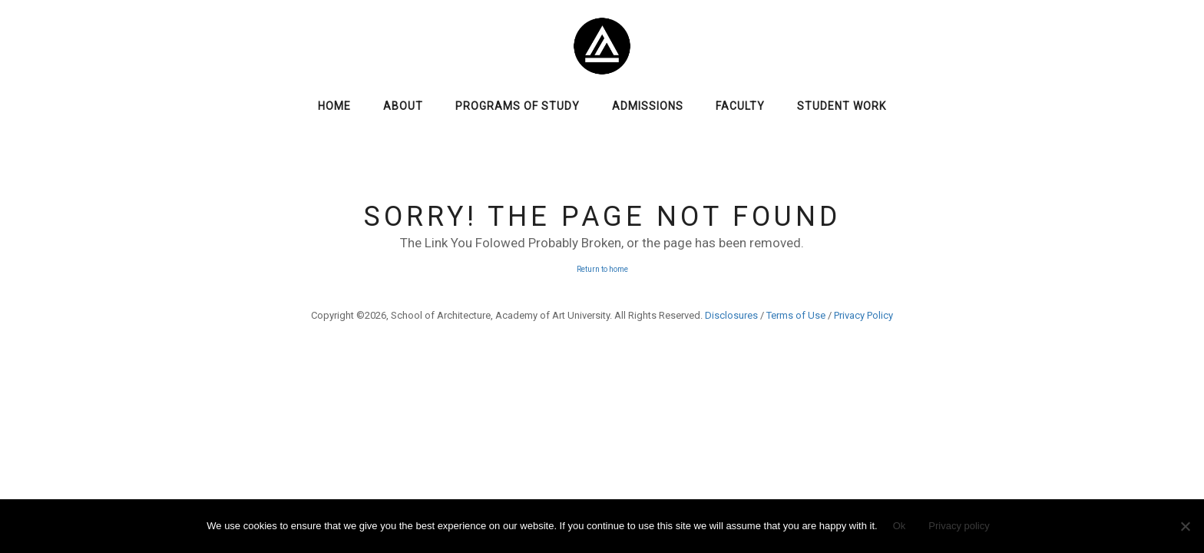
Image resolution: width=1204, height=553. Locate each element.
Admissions (647, 106)
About (403, 106)
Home (334, 106)
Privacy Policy (863, 315)
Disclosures (731, 315)
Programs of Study (517, 106)
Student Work (841, 106)
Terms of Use (795, 315)
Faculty (740, 106)
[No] (1184, 526)
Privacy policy (958, 525)
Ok (899, 525)
